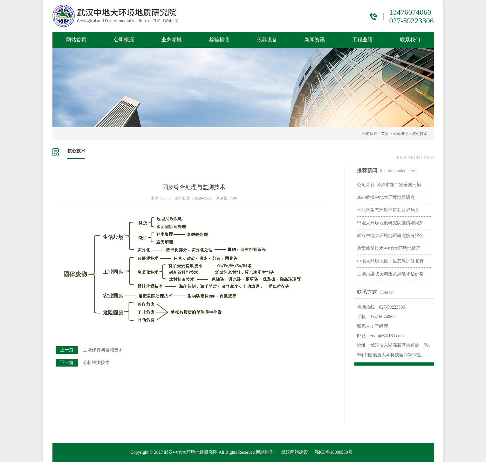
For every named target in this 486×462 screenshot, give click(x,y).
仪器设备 (267, 39)
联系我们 (410, 39)
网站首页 (76, 39)
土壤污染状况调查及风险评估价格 (390, 273)
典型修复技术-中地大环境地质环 (389, 248)
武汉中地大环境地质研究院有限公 (390, 235)
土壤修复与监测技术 (103, 349)
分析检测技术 (96, 362)
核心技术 (420, 133)
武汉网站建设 (294, 452)
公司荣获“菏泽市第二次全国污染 (389, 184)
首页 (385, 133)
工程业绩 (362, 39)
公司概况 (124, 39)
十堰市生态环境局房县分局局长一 (390, 210)
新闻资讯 (315, 39)
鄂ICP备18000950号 (333, 452)
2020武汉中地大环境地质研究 (386, 197)
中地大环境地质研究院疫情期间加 (390, 222)
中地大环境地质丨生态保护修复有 (390, 261)
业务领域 (171, 39)
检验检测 (219, 39)
